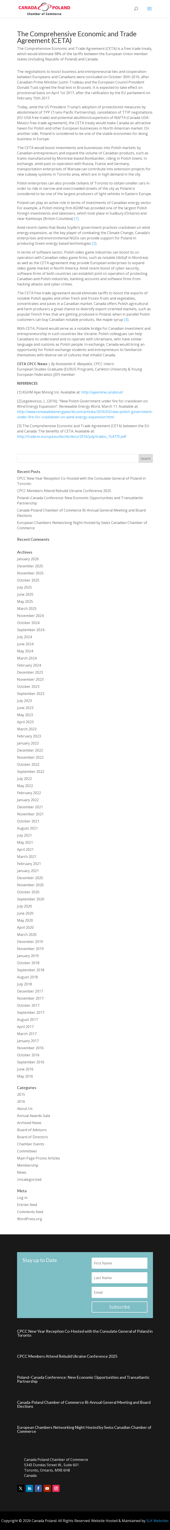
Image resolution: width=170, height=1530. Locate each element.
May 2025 (25, 601)
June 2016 (25, 1069)
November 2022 (30, 757)
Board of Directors (32, 1136)
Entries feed (27, 1204)
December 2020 (30, 877)
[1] (76, 218)
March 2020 (27, 934)
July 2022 (24, 778)
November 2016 (30, 1047)
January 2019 (28, 955)
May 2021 (25, 842)
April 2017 (25, 1026)
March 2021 (27, 856)
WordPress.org (29, 1218)
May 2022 (25, 785)
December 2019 (30, 941)
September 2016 (30, 1062)
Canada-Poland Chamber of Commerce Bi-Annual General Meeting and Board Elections (84, 1404)
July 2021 (24, 835)
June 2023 (25, 707)
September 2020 (30, 899)
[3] (126, 319)
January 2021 (28, 870)
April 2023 (25, 721)
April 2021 (25, 849)
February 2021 (29, 863)
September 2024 (30, 629)
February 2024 (29, 665)
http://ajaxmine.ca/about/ (102, 392)
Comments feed (30, 1211)
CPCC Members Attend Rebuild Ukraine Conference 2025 (64, 490)
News (21, 1172)
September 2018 (30, 970)
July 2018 (24, 984)
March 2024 (27, 658)
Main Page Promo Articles (38, 1158)
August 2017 (27, 1019)
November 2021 (30, 814)
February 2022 (29, 792)
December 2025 (30, 566)
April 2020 (25, 927)
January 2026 (28, 559)
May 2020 (25, 920)
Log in (22, 1197)
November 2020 (30, 884)
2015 (21, 1094)
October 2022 (28, 764)
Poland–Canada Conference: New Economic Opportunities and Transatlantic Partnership (83, 1379)
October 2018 (28, 962)
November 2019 (30, 948)
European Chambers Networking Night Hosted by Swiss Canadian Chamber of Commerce (84, 1429)
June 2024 (25, 644)
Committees (27, 1151)
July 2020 (24, 906)
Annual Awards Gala (33, 1115)
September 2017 (30, 1012)
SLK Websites (157, 1520)
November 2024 (30, 615)
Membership (27, 1165)
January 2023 (28, 743)
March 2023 (27, 729)
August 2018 (27, 977)
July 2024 (24, 636)
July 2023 (24, 700)
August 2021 (27, 828)
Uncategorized (29, 1179)
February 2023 (29, 736)
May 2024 (25, 651)
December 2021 (30, 807)
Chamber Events (30, 1144)
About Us (25, 1108)
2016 (21, 1101)
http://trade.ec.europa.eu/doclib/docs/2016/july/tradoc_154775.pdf (71, 436)
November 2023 (30, 679)
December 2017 (30, 991)
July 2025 (24, 587)
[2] (94, 243)
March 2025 (27, 608)
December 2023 (30, 672)
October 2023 (28, 686)
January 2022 (28, 799)
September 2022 (30, 771)
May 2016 (25, 1076)
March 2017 (27, 1033)
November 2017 (30, 998)
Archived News (29, 1122)
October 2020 (28, 892)
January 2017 (28, 1040)
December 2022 (30, 750)
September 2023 (30, 693)
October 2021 (28, 821)
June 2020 (25, 913)
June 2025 (25, 594)
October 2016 (28, 1055)
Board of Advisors (32, 1129)
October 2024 (28, 622)
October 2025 (28, 580)
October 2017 (28, 1005)
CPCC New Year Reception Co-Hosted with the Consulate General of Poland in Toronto (85, 1333)
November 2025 (30, 573)
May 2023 (25, 714)
